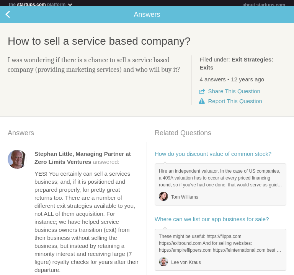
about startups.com (264, 5)
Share (234, 94)
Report (235, 104)
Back (15, 17)
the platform (41, 4)
